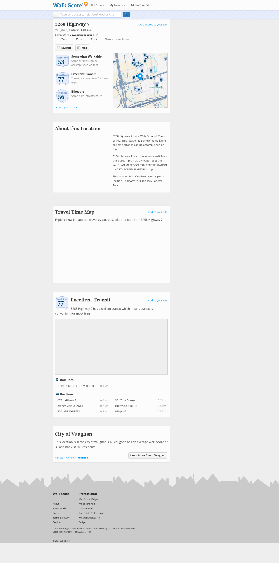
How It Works (59, 508)
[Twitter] (55, 499)
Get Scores (97, 5)
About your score (66, 107)
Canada (59, 457)
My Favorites (117, 5)
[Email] (66, 499)
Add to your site (158, 212)
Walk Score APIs (87, 504)
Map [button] (82, 47)
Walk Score (61, 494)
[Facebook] (61, 499)
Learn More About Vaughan (147, 455)
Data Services (86, 508)
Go (126, 14)
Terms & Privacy (61, 517)
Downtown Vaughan (82, 35)
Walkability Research (89, 517)
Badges (82, 522)
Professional (88, 494)
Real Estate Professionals (91, 513)
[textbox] (90, 15)
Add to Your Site (140, 5)
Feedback (58, 522)
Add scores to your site (153, 24)
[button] (56, 15)
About (56, 504)
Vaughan (61, 30)
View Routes (122, 39)
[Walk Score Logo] (70, 4)
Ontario (70, 457)
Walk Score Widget (88, 499)
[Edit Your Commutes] (96, 34)
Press (56, 513)
